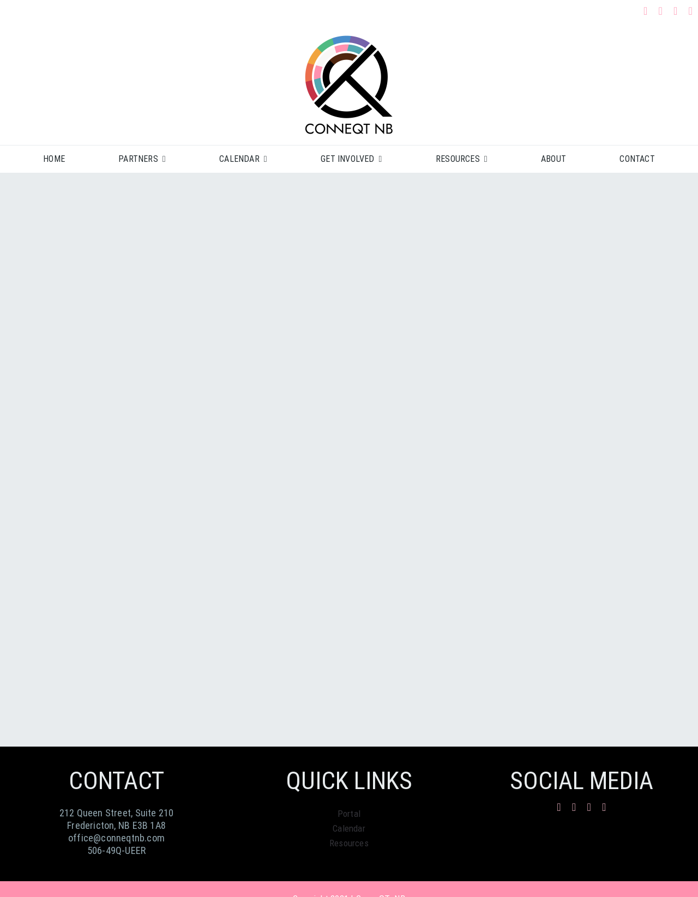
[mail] (675, 10)
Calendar (349, 828)
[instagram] (660, 10)
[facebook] (645, 10)
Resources (349, 843)
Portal (349, 813)
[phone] (691, 10)
